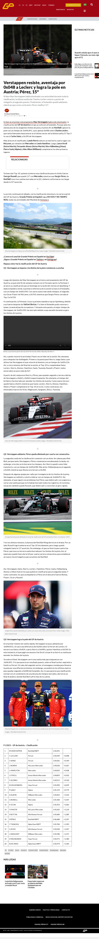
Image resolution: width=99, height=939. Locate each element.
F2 (23, 5)
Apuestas (70, 9)
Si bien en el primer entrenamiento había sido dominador (35, 122)
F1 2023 (10, 850)
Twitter (39, 259)
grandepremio (54, 850)
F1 (19, 5)
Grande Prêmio (44, 850)
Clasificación (52, 19)
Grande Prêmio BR (57, 924)
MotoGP (37, 5)
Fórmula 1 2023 (33, 850)
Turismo (51, 5)
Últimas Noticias (73, 5)
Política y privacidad (51, 910)
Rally (44, 5)
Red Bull (7, 853)
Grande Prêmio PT (41, 924)
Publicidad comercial (34, 917)
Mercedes (63, 850)
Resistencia (60, 9)
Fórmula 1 (44, 200)
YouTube (50, 256)
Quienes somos (35, 910)
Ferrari (17, 850)
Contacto (66, 910)
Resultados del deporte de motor (59, 917)
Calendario (42, 19)
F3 (26, 5)
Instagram (51, 259)
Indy (30, 5)
